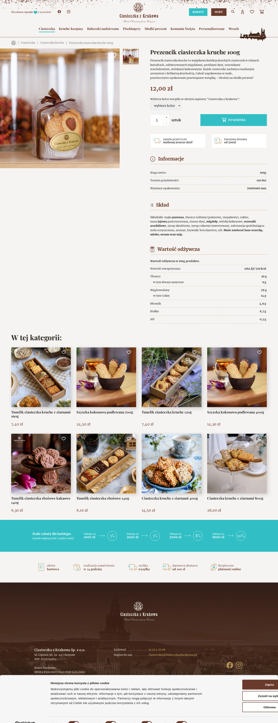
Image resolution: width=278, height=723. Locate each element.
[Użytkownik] (242, 12)
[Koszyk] (262, 12)
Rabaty (197, 12)
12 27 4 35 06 (157, 649)
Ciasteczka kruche (52, 43)
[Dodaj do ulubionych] (113, 55)
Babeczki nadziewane (103, 28)
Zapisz (245, 675)
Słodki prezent (156, 28)
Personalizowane (212, 28)
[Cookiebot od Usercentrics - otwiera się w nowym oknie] (25, 715)
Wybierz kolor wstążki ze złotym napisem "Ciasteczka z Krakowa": (195, 99)
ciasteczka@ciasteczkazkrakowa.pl (173, 655)
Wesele (234, 28)
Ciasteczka (47, 28)
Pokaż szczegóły (206, 715)
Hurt (218, 12)
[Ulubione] (252, 12)
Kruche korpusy (71, 28)
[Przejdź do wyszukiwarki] (233, 12)
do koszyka (242, 120)
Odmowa (246, 698)
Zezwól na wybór (245, 687)
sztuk (176, 120)
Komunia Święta (182, 28)
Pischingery (132, 28)
